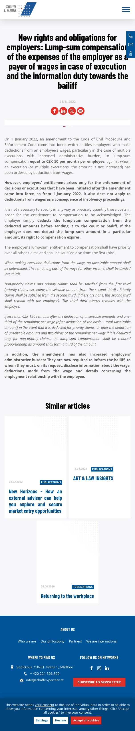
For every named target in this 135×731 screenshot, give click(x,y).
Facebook (91, 668)
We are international (101, 641)
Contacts (130, 53)
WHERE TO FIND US (41, 657)
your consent (44, 705)
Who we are (27, 641)
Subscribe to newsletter (99, 682)
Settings (42, 720)
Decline (60, 720)
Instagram (99, 668)
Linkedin (107, 668)
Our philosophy (52, 641)
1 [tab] (70, 125)
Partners (75, 641)
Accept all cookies (86, 720)
